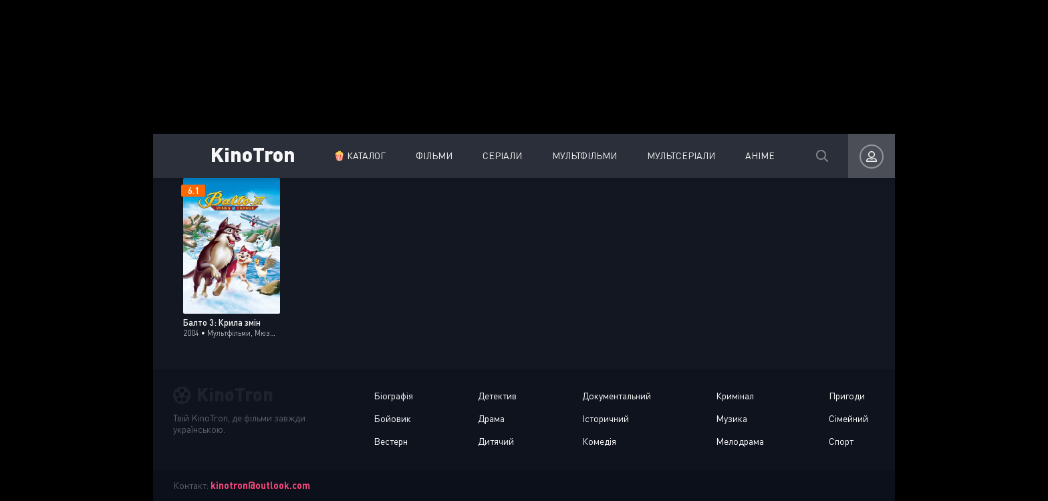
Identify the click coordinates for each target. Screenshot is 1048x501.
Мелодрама (740, 441)
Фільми (434, 155)
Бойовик (392, 418)
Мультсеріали (681, 155)
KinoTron (253, 153)
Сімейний (848, 418)
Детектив (497, 395)
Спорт (841, 441)
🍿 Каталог (360, 155)
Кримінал (735, 395)
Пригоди (847, 395)
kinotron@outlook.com (260, 485)
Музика (731, 418)
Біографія (393, 395)
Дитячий (496, 441)
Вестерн (391, 441)
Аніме (760, 155)
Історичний (605, 418)
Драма (491, 418)
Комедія (599, 441)
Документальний (616, 395)
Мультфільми (584, 155)
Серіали (502, 155)
